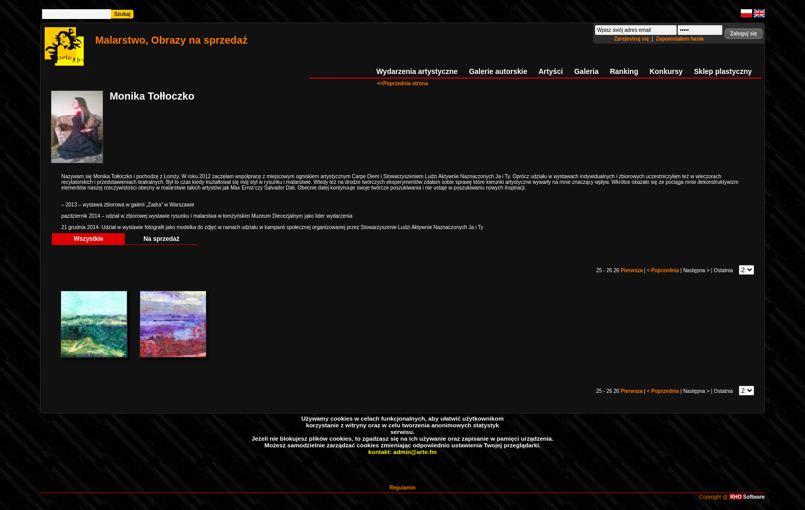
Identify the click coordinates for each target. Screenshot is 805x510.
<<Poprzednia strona (402, 83)
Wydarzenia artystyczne (416, 71)
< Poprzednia (663, 270)
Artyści (551, 71)
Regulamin (402, 487)
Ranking (624, 71)
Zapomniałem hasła (680, 39)
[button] (743, 33)
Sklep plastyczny (723, 71)
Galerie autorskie (498, 71)
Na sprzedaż (161, 238)
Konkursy (666, 71)
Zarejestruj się (632, 39)
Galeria (586, 71)
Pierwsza (632, 270)
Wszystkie (88, 238)
